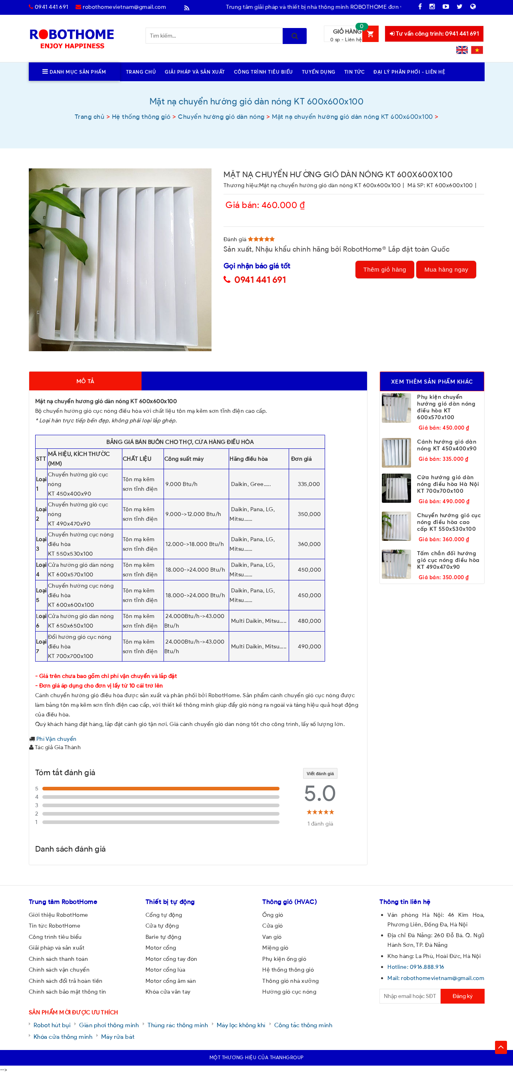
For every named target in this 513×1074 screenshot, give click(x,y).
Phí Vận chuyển (56, 738)
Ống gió (272, 914)
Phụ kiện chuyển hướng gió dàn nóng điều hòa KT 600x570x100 (446, 406)
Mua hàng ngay (446, 269)
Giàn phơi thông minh (109, 1025)
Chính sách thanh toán (58, 958)
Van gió (272, 936)
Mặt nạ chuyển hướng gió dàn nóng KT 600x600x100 (330, 185)
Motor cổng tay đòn (172, 958)
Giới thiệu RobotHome (58, 914)
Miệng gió (275, 947)
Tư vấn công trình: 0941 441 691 (434, 33)
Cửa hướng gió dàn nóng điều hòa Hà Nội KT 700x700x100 (448, 484)
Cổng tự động (164, 914)
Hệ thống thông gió (288, 969)
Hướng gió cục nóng (289, 991)
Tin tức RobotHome (55, 925)
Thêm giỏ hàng (384, 269)
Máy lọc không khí (241, 1025)
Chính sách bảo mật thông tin (67, 991)
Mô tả (85, 381)
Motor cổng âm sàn (171, 980)
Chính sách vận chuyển (59, 969)
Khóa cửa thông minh (63, 1036)
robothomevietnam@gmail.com (121, 6)
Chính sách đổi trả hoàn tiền (66, 980)
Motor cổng (161, 947)
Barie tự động (164, 936)
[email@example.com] (410, 996)
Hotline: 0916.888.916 (416, 966)
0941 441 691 (48, 6)
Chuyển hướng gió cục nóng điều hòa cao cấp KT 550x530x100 (449, 522)
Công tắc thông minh (303, 1025)
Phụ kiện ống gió (284, 958)
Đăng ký (463, 996)
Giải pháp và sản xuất (57, 947)
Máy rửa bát (118, 1036)
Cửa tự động (162, 925)
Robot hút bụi (52, 1025)
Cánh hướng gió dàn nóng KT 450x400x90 (447, 445)
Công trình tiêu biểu (55, 936)
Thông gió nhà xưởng (290, 980)
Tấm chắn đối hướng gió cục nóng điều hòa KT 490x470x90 (448, 560)
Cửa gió (272, 925)
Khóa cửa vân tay (168, 991)
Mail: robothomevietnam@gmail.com (435, 978)
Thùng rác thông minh (178, 1025)
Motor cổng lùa (166, 969)
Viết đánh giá (320, 773)
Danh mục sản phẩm (74, 71)
